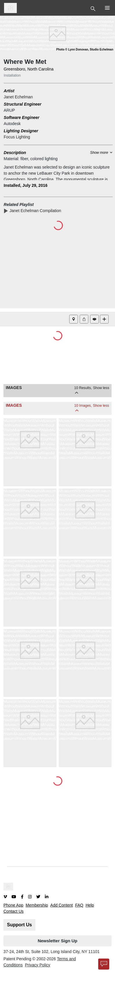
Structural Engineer (22, 104)
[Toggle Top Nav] (94, 8)
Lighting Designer (21, 131)
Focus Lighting (17, 137)
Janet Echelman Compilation (36, 210)
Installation (12, 75)
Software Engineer (21, 117)
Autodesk (12, 123)
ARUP (9, 110)
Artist (9, 90)
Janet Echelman (18, 97)
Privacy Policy (37, 965)
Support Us (19, 924)
